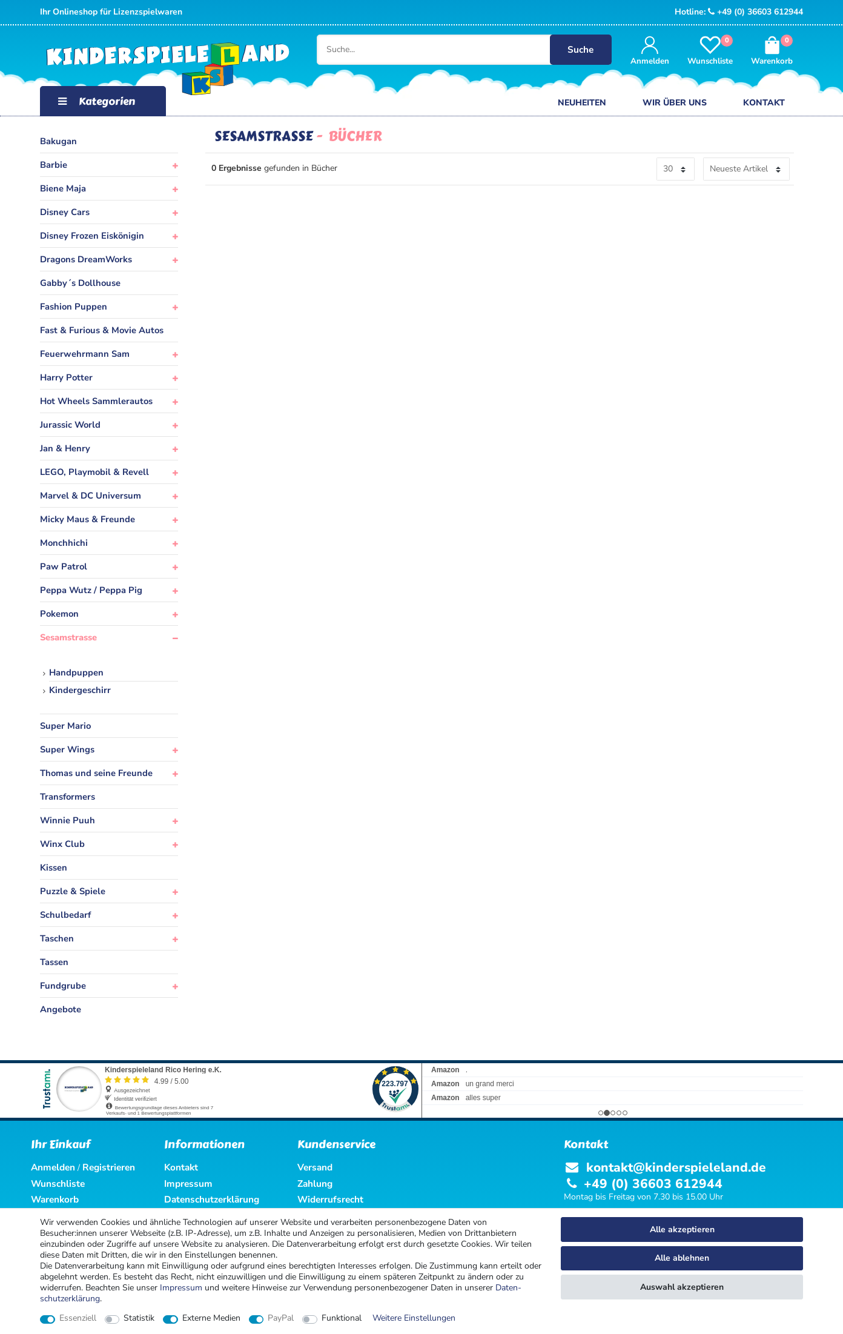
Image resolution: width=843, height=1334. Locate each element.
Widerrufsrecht (330, 1199)
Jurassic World (70, 425)
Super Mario (65, 726)
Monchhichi (64, 543)
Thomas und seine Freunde (96, 773)
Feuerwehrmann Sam (85, 354)
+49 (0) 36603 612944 (755, 12)
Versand (314, 1167)
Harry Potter (66, 377)
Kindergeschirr (80, 690)
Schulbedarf (65, 915)
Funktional (342, 1318)
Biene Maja (63, 188)
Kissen (53, 867)
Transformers (67, 797)
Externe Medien (211, 1318)
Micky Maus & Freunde (87, 519)
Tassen (54, 962)
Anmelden (53, 1167)
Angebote (60, 1009)
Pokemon (59, 614)
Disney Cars (65, 212)
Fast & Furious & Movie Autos (102, 330)
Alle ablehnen (682, 1258)
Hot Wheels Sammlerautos (96, 401)
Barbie (53, 165)
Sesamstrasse (68, 637)
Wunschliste (58, 1183)
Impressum (181, 1287)
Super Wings (67, 749)
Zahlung (314, 1183)
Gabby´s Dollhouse (80, 283)
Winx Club (62, 844)
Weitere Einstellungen (413, 1318)
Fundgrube (63, 986)
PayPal (281, 1318)
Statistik (139, 1318)
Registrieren (108, 1167)
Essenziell (77, 1318)
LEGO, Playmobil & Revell (94, 472)
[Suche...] (456, 50)
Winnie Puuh (67, 820)
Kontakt (764, 102)
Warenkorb (55, 1199)
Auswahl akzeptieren (682, 1287)
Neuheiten (582, 102)
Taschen (57, 938)
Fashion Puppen (73, 306)
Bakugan (58, 141)
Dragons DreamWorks (86, 259)
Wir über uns (675, 102)
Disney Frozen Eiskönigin (92, 236)
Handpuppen (76, 672)
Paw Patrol (63, 566)
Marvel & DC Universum (90, 495)
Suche (582, 49)
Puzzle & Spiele (72, 891)
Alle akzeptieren (682, 1229)
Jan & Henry (65, 448)
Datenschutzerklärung (211, 1199)
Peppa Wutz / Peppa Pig (91, 590)
